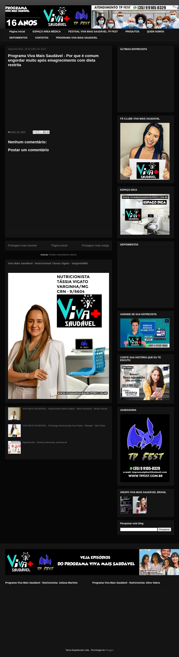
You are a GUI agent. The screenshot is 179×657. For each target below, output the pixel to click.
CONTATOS (41, 37)
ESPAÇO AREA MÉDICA (47, 31)
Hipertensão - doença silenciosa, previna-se (45, 442)
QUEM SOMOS (155, 31)
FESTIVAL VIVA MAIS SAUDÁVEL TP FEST (93, 31)
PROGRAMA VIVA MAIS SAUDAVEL (76, 37)
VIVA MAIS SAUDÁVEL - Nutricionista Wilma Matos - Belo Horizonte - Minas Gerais (65, 408)
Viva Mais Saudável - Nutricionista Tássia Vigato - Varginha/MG (48, 263)
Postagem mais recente (22, 245)
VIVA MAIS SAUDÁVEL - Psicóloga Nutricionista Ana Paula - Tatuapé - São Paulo (64, 425)
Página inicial (17, 31)
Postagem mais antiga (95, 245)
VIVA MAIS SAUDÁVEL (17, 11)
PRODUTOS (132, 31)
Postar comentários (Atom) (62, 254)
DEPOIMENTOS (18, 37)
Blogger (109, 650)
